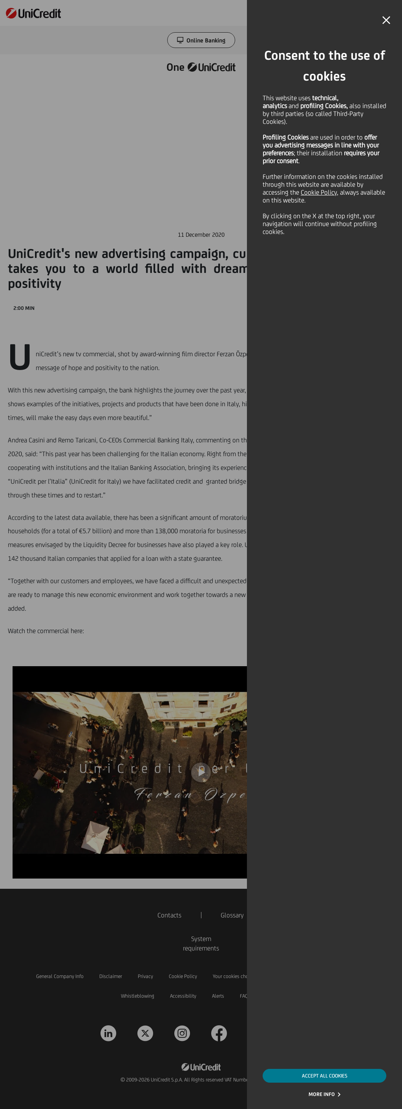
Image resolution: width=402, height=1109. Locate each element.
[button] (386, 20)
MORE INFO (322, 1094)
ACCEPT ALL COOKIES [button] (324, 1076)
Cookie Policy (319, 192)
